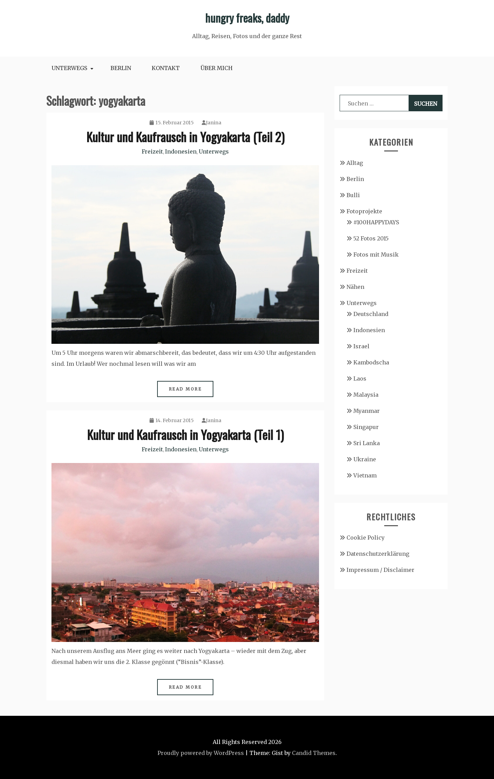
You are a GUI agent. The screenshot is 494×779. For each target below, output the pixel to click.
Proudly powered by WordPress (200, 752)
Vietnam (365, 475)
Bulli (353, 195)
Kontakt (166, 68)
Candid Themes (314, 752)
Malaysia (365, 394)
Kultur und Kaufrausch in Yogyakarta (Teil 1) (185, 434)
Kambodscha (371, 362)
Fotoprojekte (364, 211)
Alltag (354, 162)
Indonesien (181, 151)
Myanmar (366, 410)
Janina (211, 123)
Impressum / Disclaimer (380, 569)
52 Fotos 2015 (371, 238)
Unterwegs (69, 68)
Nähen (355, 286)
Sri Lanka (366, 443)
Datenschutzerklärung (377, 553)
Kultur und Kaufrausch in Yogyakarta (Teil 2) (185, 136)
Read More (185, 389)
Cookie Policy (365, 537)
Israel (361, 346)
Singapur (366, 427)
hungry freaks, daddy (247, 18)
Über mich (216, 68)
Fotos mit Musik (376, 254)
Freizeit (152, 151)
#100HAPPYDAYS (376, 222)
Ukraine (364, 459)
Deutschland (370, 314)
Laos (359, 378)
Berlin (120, 68)
